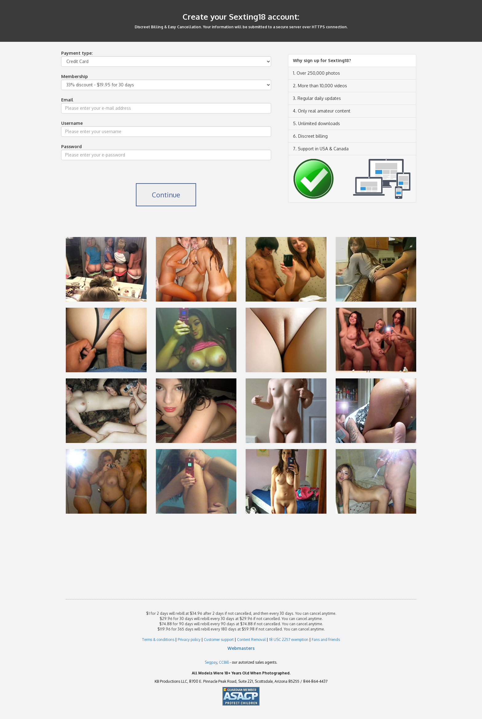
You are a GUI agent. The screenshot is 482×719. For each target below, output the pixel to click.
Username (72, 123)
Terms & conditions (158, 639)
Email (67, 99)
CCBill (224, 662)
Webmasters (241, 648)
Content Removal (251, 639)
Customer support (219, 639)
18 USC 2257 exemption (288, 639)
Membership (74, 76)
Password (71, 146)
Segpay (211, 662)
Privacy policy (189, 639)
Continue (166, 194)
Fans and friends (326, 639)
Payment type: (77, 53)
